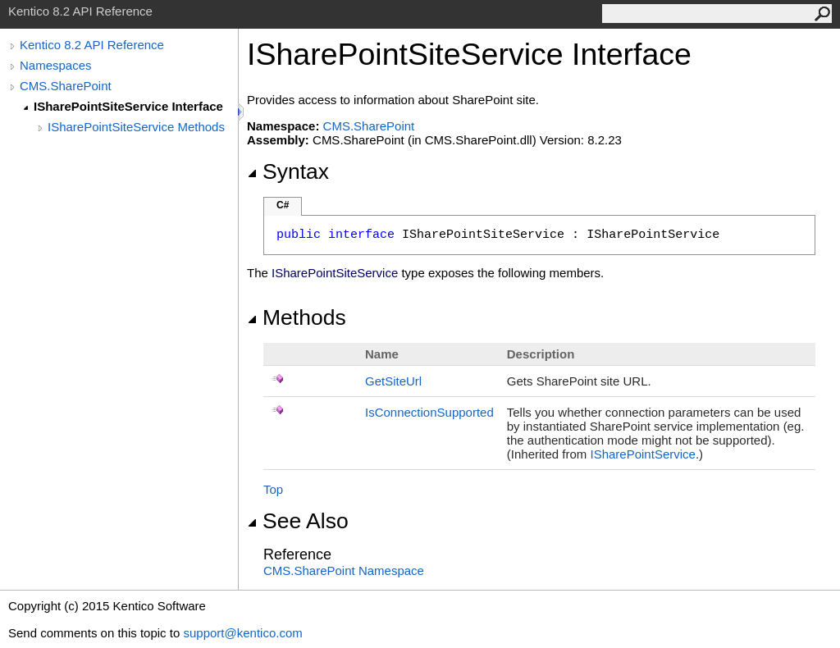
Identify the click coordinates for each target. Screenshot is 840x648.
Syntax (288, 171)
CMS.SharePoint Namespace (343, 570)
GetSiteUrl (393, 381)
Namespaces (56, 65)
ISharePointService (643, 454)
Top (273, 489)
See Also (298, 521)
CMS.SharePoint (66, 86)
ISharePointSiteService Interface (128, 106)
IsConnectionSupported (429, 412)
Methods (296, 317)
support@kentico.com (242, 633)
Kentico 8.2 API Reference (92, 45)
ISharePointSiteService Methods (136, 127)
